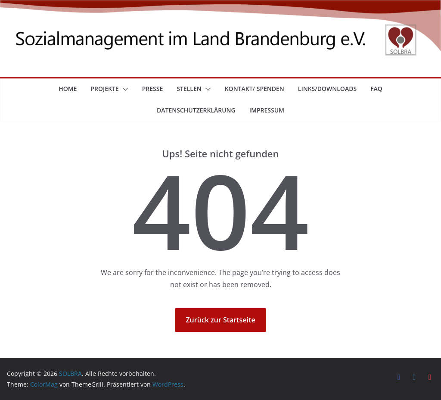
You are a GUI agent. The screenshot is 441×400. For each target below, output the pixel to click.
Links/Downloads (327, 88)
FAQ (376, 88)
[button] (123, 89)
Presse (152, 88)
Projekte (104, 88)
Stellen (189, 88)
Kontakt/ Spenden (254, 88)
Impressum (266, 110)
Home (68, 88)
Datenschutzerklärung (196, 110)
